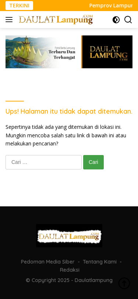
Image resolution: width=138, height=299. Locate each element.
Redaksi (69, 270)
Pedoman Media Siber (48, 261)
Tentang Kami (100, 261)
